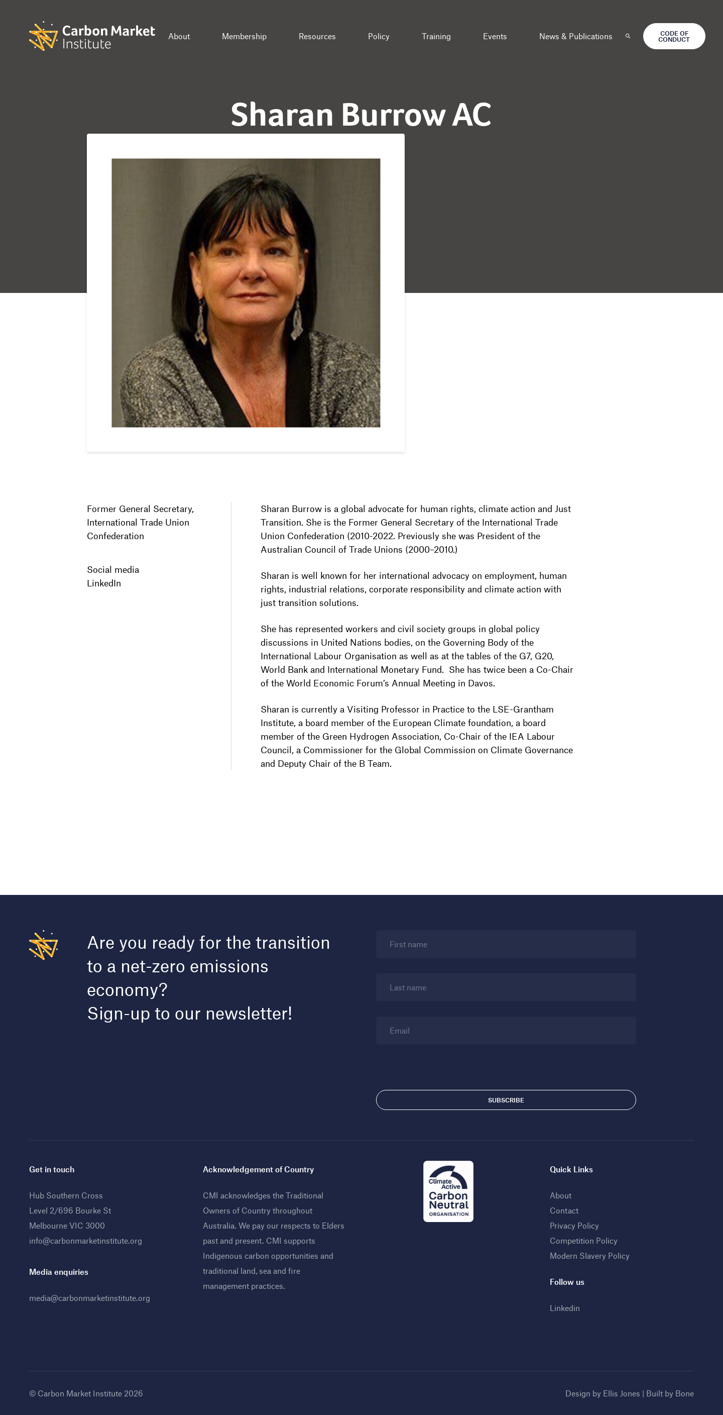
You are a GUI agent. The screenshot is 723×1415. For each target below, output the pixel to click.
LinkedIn (104, 582)
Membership (244, 36)
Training (436, 36)
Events (495, 36)
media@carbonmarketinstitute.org (89, 1297)
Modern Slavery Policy (590, 1255)
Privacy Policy (574, 1225)
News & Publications (576, 36)
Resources (317, 36)
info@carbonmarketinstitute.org (85, 1240)
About (179, 36)
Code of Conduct (674, 36)
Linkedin (565, 1307)
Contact (564, 1210)
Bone (684, 1393)
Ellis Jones (621, 1393)
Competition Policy (584, 1240)
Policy (379, 36)
